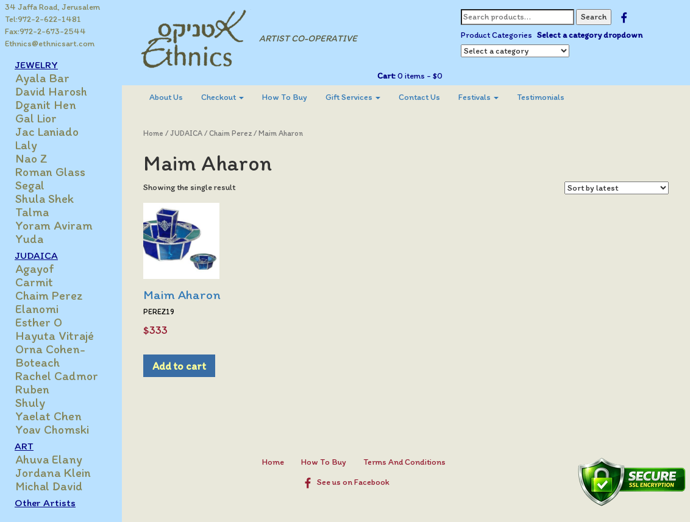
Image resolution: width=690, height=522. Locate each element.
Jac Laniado (47, 131)
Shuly (30, 402)
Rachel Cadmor (56, 376)
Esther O (38, 322)
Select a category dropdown (589, 35)
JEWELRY (36, 64)
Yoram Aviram (54, 225)
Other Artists (45, 502)
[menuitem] (166, 97)
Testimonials (540, 97)
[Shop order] (616, 188)
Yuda (29, 238)
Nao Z (31, 158)
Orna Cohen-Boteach (50, 355)
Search (593, 17)
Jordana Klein (53, 472)
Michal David (48, 486)
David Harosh (51, 91)
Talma (32, 212)
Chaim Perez (49, 295)
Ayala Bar (42, 78)
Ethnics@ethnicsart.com (49, 43)
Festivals (478, 97)
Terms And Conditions (404, 462)
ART (24, 446)
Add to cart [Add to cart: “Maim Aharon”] (179, 365)
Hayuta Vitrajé (54, 335)
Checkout (222, 97)
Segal (29, 185)
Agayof (34, 268)
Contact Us (419, 97)
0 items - (419, 76)
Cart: (386, 76)
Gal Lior (36, 118)
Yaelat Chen (48, 416)
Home (153, 133)
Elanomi (37, 309)
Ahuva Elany (48, 459)
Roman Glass (50, 171)
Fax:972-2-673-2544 (45, 31)
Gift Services (352, 97)
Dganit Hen (45, 104)
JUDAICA (36, 255)
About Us (166, 97)
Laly (26, 145)
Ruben (32, 389)
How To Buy (284, 97)
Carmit (34, 282)
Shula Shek (44, 198)
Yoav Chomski (52, 429)
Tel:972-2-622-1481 (43, 19)
